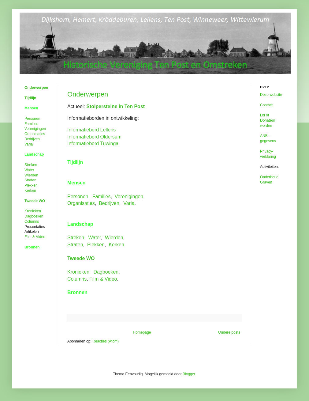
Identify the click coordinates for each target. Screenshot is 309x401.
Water (94, 237)
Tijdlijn (30, 98)
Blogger (189, 374)
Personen (77, 196)
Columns (77, 279)
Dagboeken (105, 271)
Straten (75, 244)
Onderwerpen (87, 94)
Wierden (114, 237)
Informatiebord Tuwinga (92, 143)
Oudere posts (229, 332)
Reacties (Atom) (105, 341)
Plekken (96, 244)
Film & (103, 279)
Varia (128, 203)
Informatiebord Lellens (91, 129)
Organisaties (81, 203)
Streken (75, 237)
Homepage (142, 332)
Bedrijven (109, 203)
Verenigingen (129, 196)
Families (101, 196)
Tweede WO (81, 258)
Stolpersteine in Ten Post (115, 106)
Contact (266, 105)
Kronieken (78, 271)
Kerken (116, 244)
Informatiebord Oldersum (94, 136)
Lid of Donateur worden (267, 120)
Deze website (271, 95)
